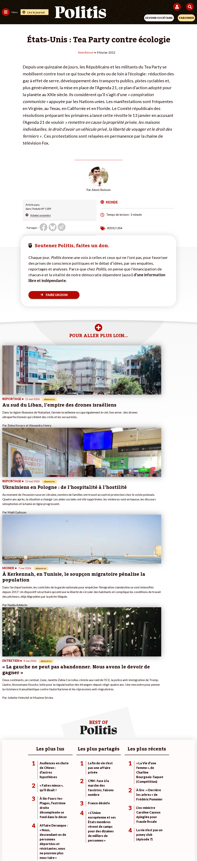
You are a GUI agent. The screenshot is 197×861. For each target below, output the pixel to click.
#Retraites (137, 722)
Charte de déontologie (71, 834)
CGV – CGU (99, 834)
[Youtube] (72, 847)
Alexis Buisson (85, 52)
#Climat (135, 710)
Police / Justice (42, 730)
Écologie (7, 718)
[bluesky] (60, 847)
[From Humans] (96, 847)
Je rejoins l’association (80, 722)
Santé (36, 726)
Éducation (39, 722)
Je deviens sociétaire (79, 714)
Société (6, 722)
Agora (5, 710)
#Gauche (136, 718)
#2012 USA (114, 228)
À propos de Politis (78, 726)
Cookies (175, 834)
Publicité (159, 834)
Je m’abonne (74, 718)
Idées (5, 726)
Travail (37, 714)
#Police (135, 714)
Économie (39, 718)
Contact (18, 834)
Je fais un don (75, 710)
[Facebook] (48, 847)
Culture (6, 730)
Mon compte (74, 730)
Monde (37, 710)
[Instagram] (84, 847)
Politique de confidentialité (130, 834)
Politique (7, 714)
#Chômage (137, 726)
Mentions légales (40, 834)
